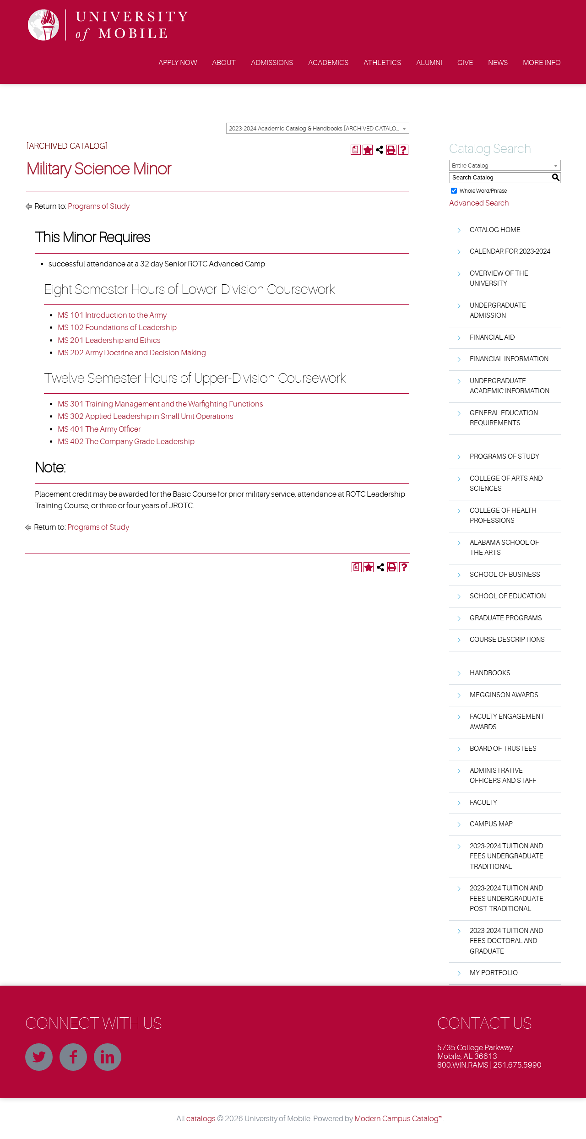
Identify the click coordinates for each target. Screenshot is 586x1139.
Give (465, 63)
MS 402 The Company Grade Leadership (126, 441)
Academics (328, 63)
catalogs (201, 1118)
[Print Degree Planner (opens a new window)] (356, 150)
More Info (542, 63)
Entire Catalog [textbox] (470, 165)
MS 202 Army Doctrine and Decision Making (132, 352)
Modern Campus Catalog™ (398, 1118)
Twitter (39, 1057)
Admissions (272, 63)
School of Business (505, 575)
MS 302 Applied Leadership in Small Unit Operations (145, 416)
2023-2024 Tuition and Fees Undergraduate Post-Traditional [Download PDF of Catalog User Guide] (506, 898)
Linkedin (107, 1057)
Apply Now (177, 63)
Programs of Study (99, 206)
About (224, 63)
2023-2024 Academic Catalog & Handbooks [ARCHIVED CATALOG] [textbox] (315, 128)
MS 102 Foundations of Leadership (117, 327)
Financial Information (509, 359)
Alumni (429, 63)
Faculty (483, 803)
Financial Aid (492, 338)
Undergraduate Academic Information (509, 386)
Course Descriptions (507, 640)
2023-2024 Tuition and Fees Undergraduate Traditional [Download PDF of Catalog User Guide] (506, 856)
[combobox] (317, 128)
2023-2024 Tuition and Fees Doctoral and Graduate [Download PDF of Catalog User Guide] (506, 941)
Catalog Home (495, 230)
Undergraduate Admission (498, 311)
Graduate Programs (506, 618)
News (498, 63)
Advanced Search (479, 203)
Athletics (382, 63)
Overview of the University (499, 279)
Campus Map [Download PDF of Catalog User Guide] (491, 824)
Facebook (73, 1057)
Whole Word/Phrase (483, 190)
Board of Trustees (503, 749)
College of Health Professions (503, 516)
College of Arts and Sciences (506, 484)
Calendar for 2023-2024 (510, 251)
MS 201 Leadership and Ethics (109, 340)
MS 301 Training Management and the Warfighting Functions (160, 404)
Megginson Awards (504, 695)
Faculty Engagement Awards (507, 722)
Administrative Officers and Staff (503, 776)
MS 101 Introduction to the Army (112, 315)
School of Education (508, 596)
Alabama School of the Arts (504, 548)
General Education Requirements (504, 418)
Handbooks (490, 673)
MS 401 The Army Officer (99, 429)
